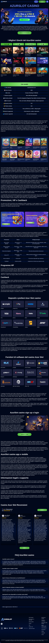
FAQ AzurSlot (31, 621)
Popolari (6, 44)
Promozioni (43, 629)
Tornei (42, 634)
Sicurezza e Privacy (43, 618)
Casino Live (31, 626)
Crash (30, 44)
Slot (42, 44)
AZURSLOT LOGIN (24, 434)
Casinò (30, 623)
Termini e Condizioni (43, 620)
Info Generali (31, 617)
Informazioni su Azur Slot (31, 619)
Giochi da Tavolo (32, 628)
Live (18, 44)
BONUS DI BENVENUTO (24, 32)
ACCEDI (36, 1)
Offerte (42, 631)
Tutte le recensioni (24, 547)
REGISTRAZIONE (42, 1)
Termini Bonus (43, 627)
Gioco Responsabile (43, 626)
